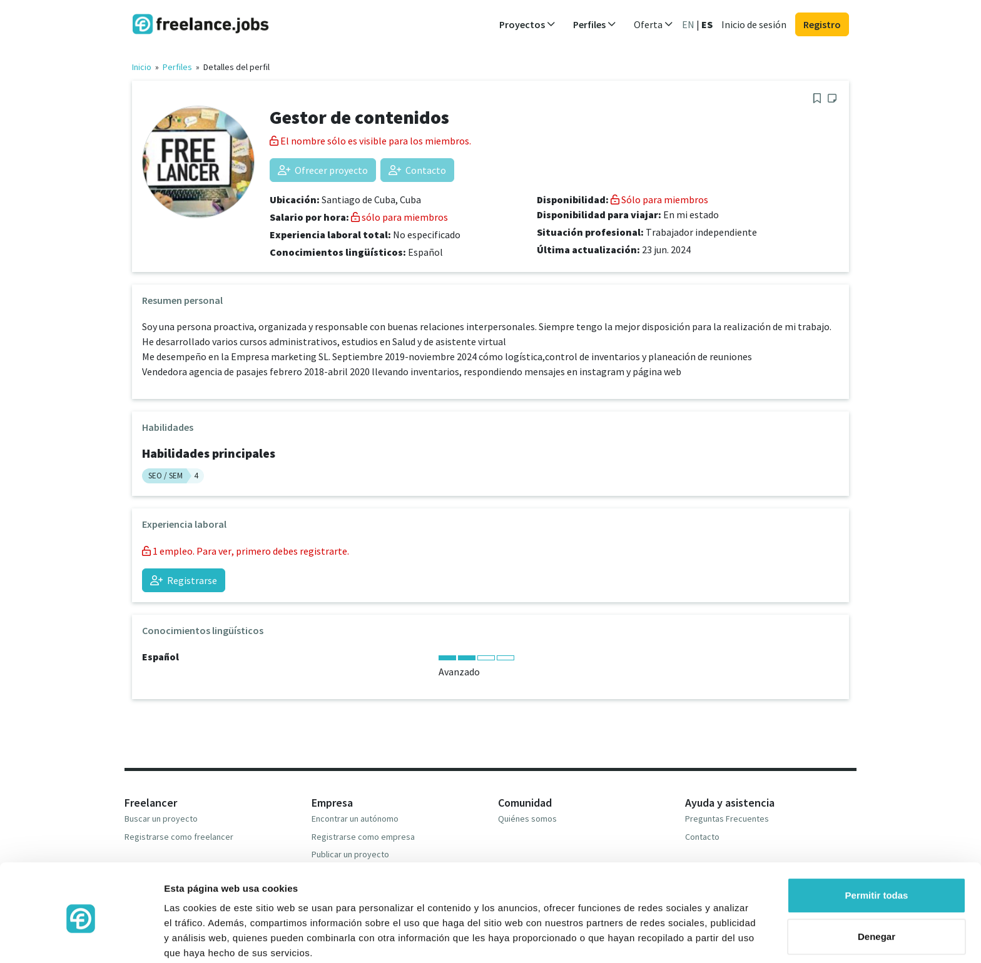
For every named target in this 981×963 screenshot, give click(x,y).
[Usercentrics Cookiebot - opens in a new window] (81, 938)
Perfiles (177, 67)
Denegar (876, 887)
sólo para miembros (399, 217)
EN (688, 24)
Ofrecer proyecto (323, 170)
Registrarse (183, 580)
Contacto (417, 170)
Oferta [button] (653, 24)
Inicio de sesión (753, 24)
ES (707, 24)
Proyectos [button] (527, 24)
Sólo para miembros (659, 199)
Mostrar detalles (200, 938)
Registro (822, 24)
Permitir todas (876, 846)
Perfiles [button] (594, 24)
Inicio (141, 67)
